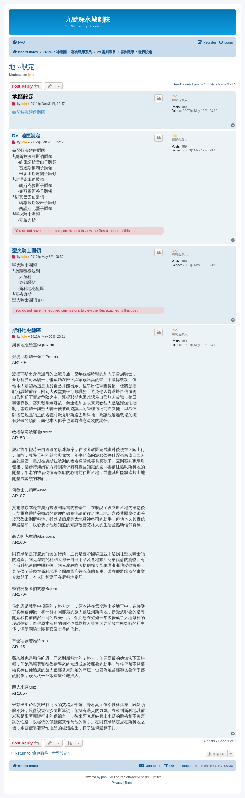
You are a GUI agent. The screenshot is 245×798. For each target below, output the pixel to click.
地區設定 (21, 66)
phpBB (106, 777)
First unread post (187, 84)
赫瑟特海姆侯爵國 (28, 112)
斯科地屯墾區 (26, 330)
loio (31, 75)
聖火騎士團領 (26, 250)
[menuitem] (18, 42)
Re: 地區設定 (26, 135)
